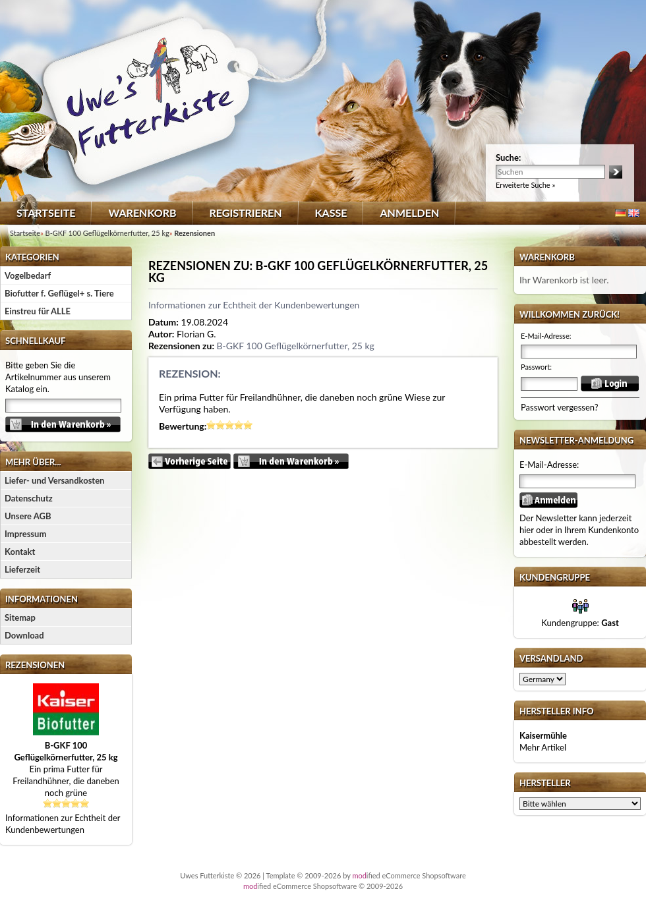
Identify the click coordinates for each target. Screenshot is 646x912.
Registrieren (246, 212)
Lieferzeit (22, 569)
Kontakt (20, 551)
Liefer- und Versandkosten (54, 480)
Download (24, 635)
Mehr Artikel (542, 747)
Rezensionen (35, 665)
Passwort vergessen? (560, 407)
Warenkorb (142, 212)
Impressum (25, 533)
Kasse (331, 212)
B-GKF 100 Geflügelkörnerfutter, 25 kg (295, 345)
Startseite (45, 212)
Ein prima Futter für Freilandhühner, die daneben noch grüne (66, 769)
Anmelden (409, 212)
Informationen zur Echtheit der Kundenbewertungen (253, 304)
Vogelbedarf (28, 275)
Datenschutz (29, 498)
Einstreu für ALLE (38, 311)
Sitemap (20, 617)
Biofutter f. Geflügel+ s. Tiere (59, 293)
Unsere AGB (28, 516)
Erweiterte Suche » (525, 185)
